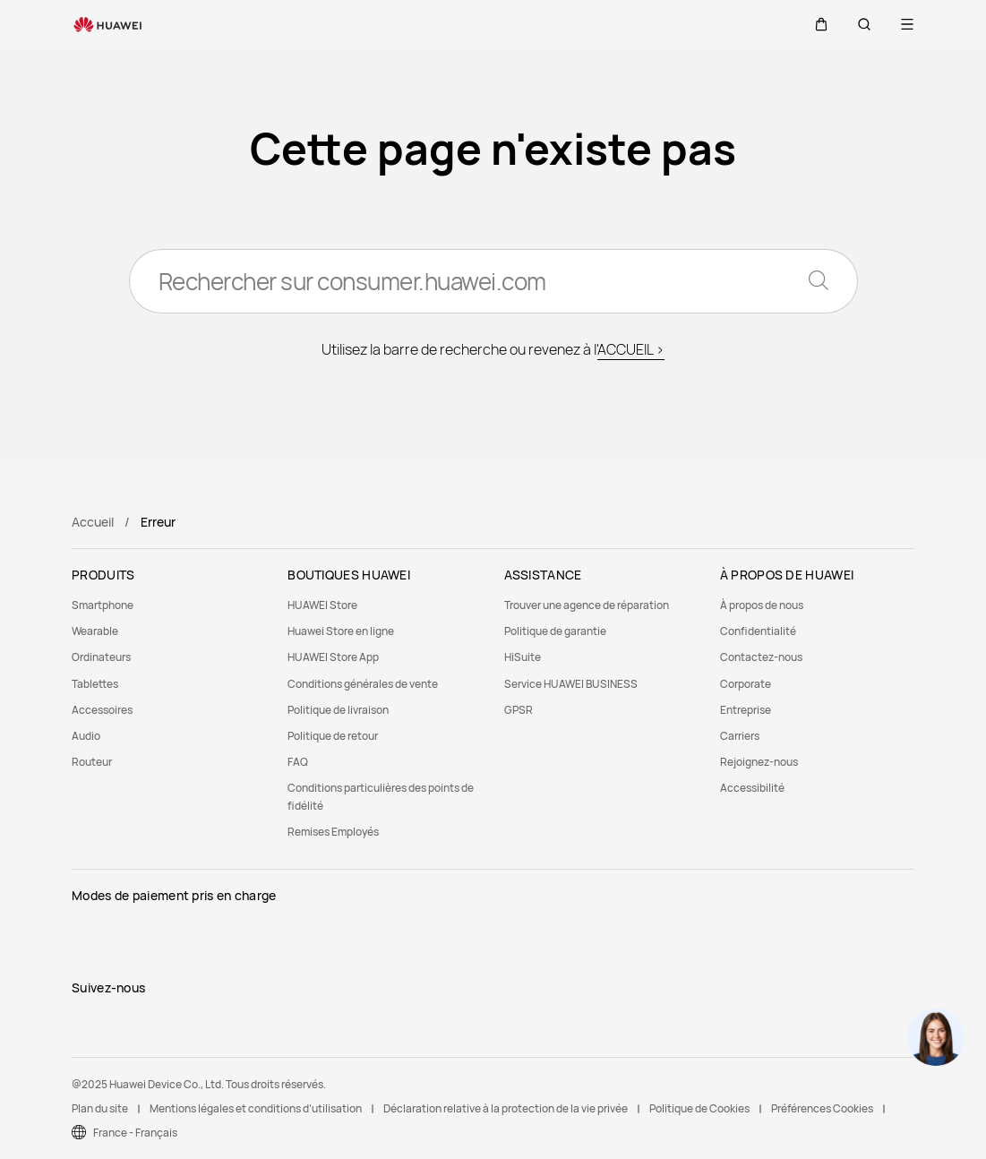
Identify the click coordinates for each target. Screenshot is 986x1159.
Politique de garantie (555, 631)
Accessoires (102, 709)
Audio (86, 735)
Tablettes (95, 683)
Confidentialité (758, 631)
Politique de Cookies (699, 1108)
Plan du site (100, 1108)
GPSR (518, 709)
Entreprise (745, 709)
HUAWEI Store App (333, 657)
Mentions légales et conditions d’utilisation (256, 1108)
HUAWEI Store (322, 605)
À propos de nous (761, 605)
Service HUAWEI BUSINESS (571, 683)
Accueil (93, 521)
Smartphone (102, 605)
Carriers (739, 735)
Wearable (95, 631)
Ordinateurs (101, 657)
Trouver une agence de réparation (586, 605)
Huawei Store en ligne (340, 631)
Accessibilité (752, 787)
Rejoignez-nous (759, 761)
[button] (821, 24)
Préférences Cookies (822, 1108)
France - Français (135, 1132)
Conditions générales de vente (362, 683)
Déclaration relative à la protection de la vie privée (505, 1108)
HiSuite (522, 657)
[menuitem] (169, 605)
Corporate (745, 683)
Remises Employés (333, 831)
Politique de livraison (338, 709)
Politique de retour (332, 735)
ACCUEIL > (630, 349)
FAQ (297, 761)
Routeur (92, 761)
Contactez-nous (761, 657)
